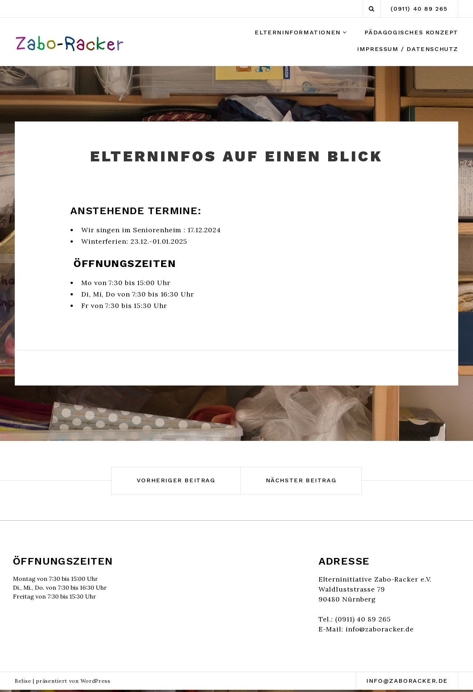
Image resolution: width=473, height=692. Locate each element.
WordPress (95, 681)
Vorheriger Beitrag (176, 480)
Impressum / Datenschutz (407, 48)
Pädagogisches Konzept (411, 32)
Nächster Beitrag (301, 480)
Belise (23, 681)
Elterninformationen (297, 32)
